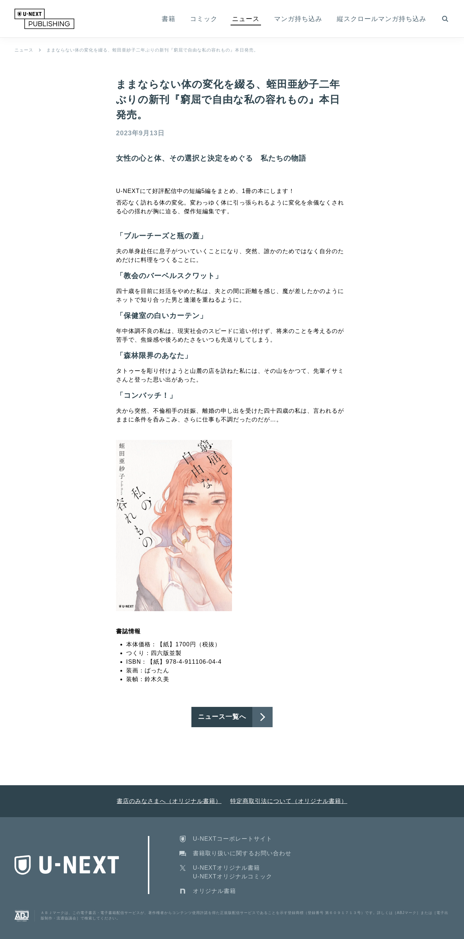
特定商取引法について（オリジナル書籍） (288, 801)
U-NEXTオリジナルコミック (232, 876)
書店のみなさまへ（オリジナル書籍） (169, 801)
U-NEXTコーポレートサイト (232, 839)
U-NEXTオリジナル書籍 (226, 868)
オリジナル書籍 (214, 891)
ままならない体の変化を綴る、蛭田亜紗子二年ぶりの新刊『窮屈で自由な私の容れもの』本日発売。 (152, 50)
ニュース (23, 50)
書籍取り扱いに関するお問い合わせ (242, 853)
